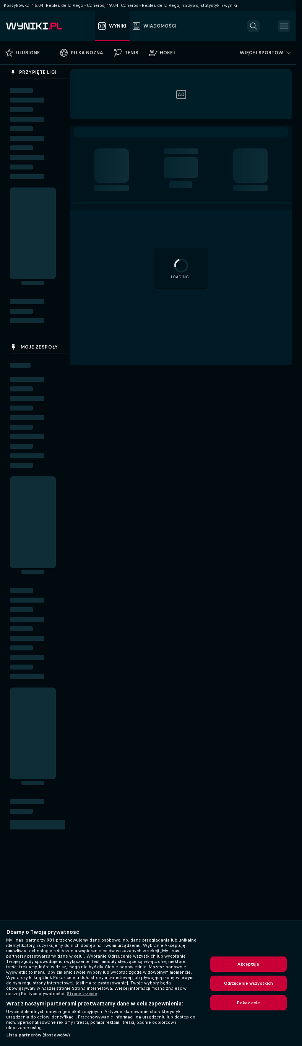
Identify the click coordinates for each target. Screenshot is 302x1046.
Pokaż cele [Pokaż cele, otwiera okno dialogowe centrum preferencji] (248, 1002)
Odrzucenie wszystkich (248, 983)
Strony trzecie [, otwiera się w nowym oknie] (82, 993)
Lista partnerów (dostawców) (38, 1035)
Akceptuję (248, 964)
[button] (253, 26)
